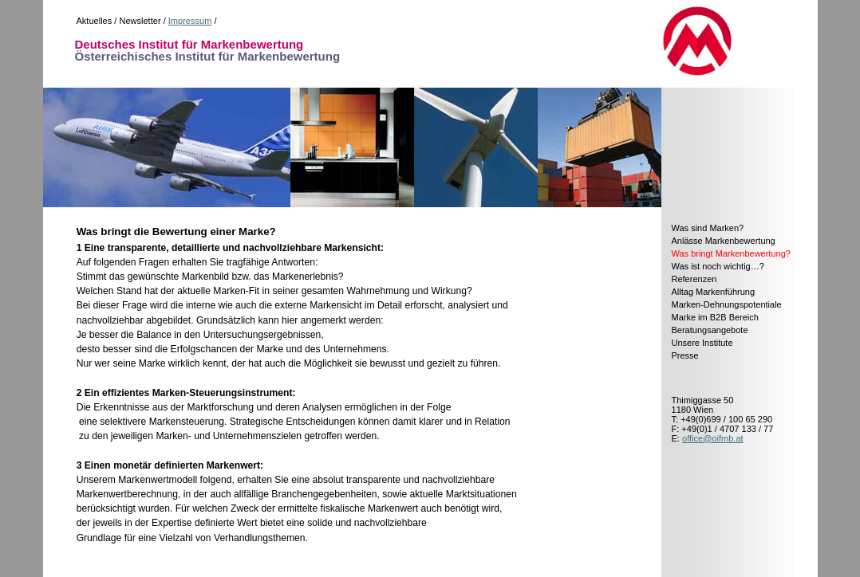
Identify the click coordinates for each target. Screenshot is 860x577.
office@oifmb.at (713, 438)
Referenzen (694, 279)
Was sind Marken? (708, 228)
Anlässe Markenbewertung (723, 240)
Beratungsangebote (710, 330)
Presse (685, 355)
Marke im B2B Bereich (715, 317)
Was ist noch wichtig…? (718, 266)
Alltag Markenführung (713, 291)
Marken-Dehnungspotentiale (727, 304)
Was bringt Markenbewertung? (731, 253)
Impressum (190, 21)
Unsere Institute (702, 342)
